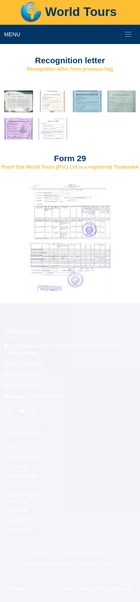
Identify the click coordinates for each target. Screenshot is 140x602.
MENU (12, 34)
